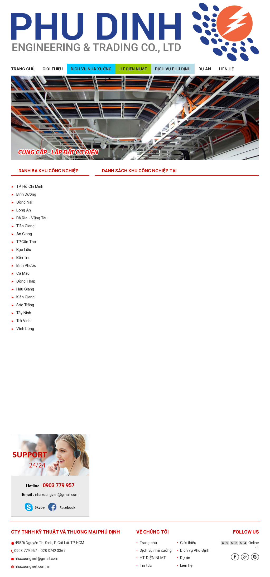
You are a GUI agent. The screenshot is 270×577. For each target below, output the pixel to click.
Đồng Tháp (23, 281)
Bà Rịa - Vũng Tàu (29, 218)
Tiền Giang (23, 226)
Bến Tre (20, 257)
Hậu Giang (22, 289)
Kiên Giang (23, 297)
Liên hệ (226, 69)
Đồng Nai (21, 202)
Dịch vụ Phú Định (173, 69)
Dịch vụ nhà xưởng (91, 69)
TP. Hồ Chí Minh (27, 186)
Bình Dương (23, 194)
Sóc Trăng (22, 305)
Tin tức (144, 565)
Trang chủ (23, 69)
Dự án (205, 69)
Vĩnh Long (22, 328)
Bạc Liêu (21, 249)
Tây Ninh (21, 312)
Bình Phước (23, 265)
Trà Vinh (21, 320)
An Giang (21, 233)
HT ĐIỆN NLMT (133, 69)
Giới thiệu (52, 69)
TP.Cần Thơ (23, 241)
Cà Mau (20, 273)
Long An (21, 210)
